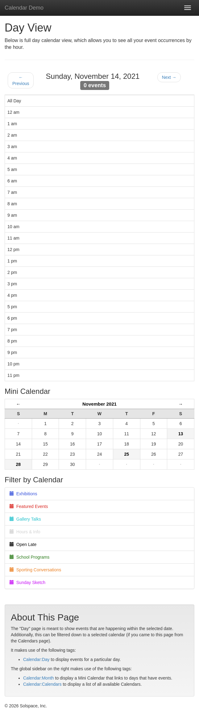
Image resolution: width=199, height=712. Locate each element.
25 (126, 454)
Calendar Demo (24, 8)
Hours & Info (25, 531)
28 (18, 464)
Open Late (23, 544)
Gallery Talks (25, 519)
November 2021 (99, 404)
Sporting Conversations (35, 569)
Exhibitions (23, 493)
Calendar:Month (38, 678)
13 (180, 433)
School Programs (29, 557)
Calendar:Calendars (42, 684)
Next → (169, 77)
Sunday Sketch (27, 582)
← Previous (20, 80)
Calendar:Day (36, 659)
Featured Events (29, 506)
